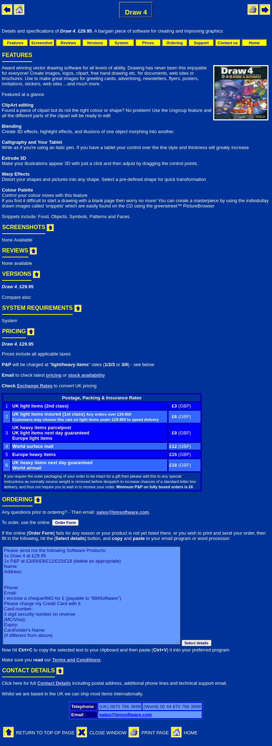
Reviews (68, 43)
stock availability (86, 375)
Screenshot (41, 43)
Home (254, 43)
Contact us (228, 43)
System (121, 43)
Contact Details (54, 683)
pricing (53, 375)
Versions (95, 43)
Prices (148, 43)
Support (201, 43)
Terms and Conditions (76, 659)
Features (15, 43)
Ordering (174, 43)
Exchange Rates (34, 385)
